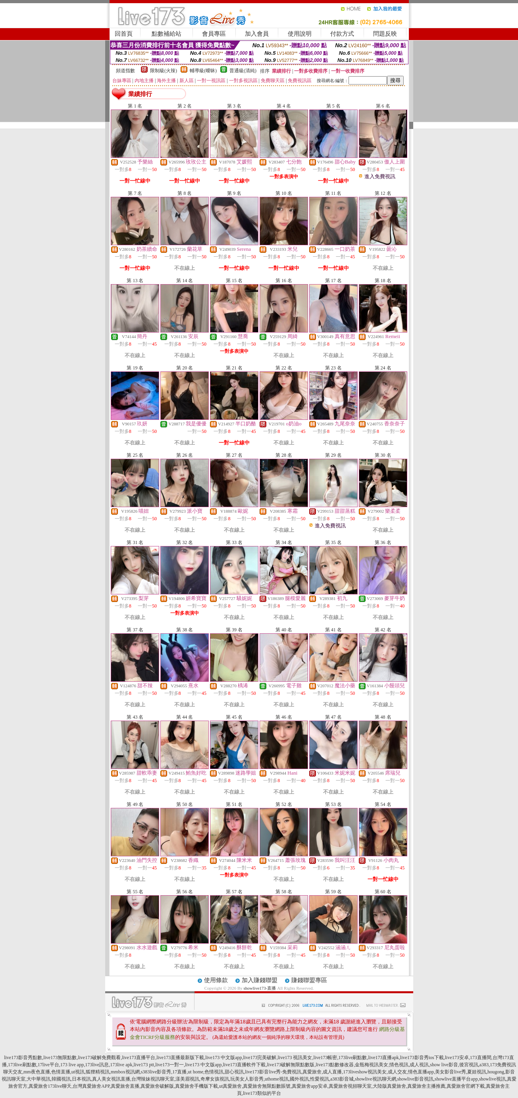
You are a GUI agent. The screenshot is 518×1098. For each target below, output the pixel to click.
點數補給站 (166, 34)
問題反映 (385, 34)
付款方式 (342, 34)
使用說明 (300, 34)
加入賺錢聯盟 (259, 980)
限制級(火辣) (163, 70)
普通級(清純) (242, 70)
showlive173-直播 (260, 988)
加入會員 (257, 34)
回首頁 (124, 34)
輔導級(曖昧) (203, 70)
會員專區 (214, 34)
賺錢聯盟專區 (309, 980)
